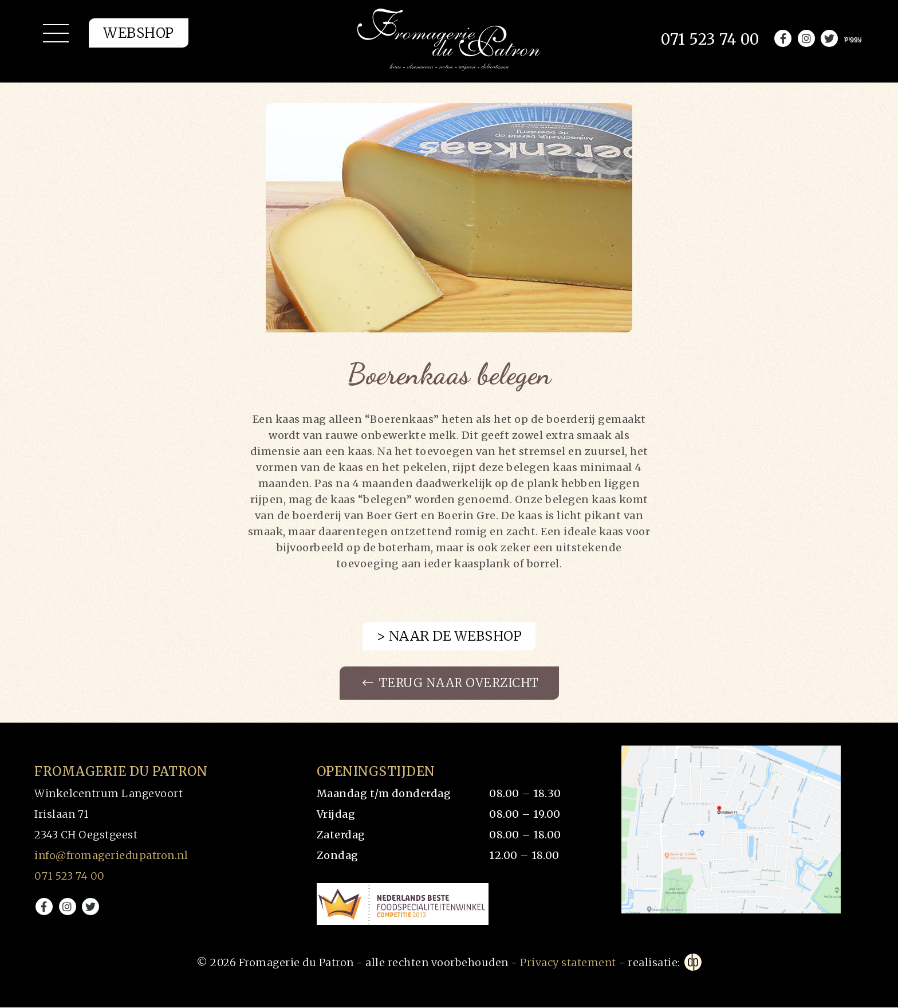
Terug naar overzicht (450, 684)
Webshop (138, 37)
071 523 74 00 (69, 876)
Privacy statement (568, 963)
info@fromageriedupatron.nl (111, 855)
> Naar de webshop (449, 636)
